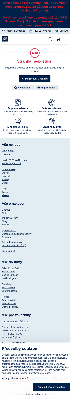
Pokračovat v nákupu (34, 78)
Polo (4, 188)
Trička (5, 192)
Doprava (6, 210)
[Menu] (66, 39)
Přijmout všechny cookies (51, 387)
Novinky (6, 154)
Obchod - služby (10, 307)
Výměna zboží (9, 230)
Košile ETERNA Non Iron (14, 160)
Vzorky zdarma (9, 291)
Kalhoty (5, 179)
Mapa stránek (46, 87)
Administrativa (9, 303)
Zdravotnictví (8, 300)
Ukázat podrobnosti (36, 394)
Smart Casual (8, 271)
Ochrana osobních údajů (14, 245)
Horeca (5, 297)
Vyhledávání (22, 87)
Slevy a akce (8, 151)
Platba (5, 213)
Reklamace (7, 237)
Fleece (5, 195)
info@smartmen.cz (18, 327)
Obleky (5, 172)
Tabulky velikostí (10, 218)
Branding (6, 284)
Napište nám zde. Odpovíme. (16, 321)
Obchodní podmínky (12, 242)
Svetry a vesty (9, 169)
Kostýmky (7, 176)
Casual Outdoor (10, 275)
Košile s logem (9, 278)
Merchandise (8, 287)
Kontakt (5, 224)
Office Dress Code (11, 268)
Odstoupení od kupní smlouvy (16, 234)
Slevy (4, 221)
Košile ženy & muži (11, 163)
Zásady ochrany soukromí (15, 378)
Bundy (5, 183)
